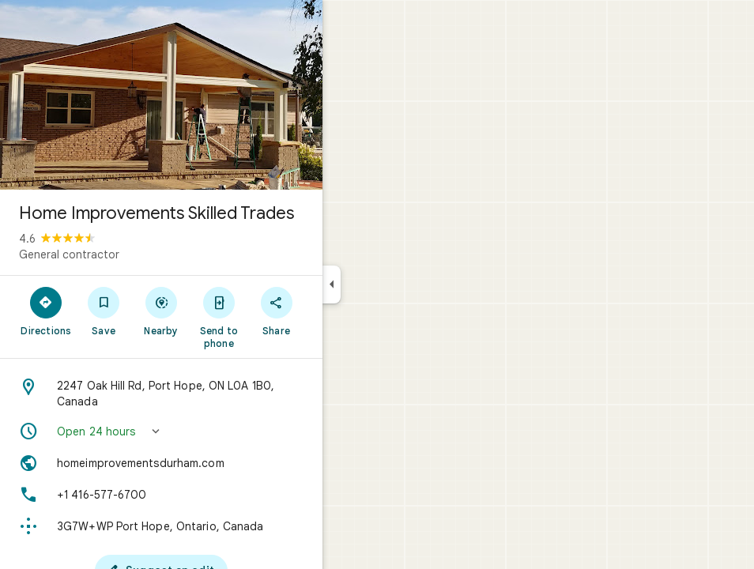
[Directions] (46, 310)
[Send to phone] (218, 317)
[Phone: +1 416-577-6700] (161, 495)
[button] (161, 431)
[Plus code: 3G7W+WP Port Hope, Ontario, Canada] (161, 526)
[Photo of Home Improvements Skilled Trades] (161, 95)
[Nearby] (161, 310)
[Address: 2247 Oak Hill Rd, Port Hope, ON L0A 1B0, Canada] (161, 393)
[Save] (104, 310)
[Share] (276, 310)
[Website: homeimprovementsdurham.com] (161, 463)
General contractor (69, 254)
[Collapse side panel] (331, 284)
